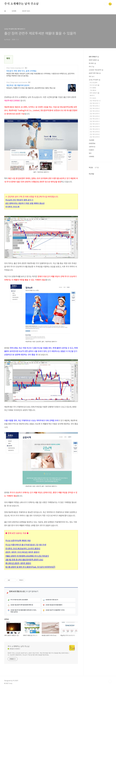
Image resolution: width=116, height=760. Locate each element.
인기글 (97, 167)
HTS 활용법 (93, 88)
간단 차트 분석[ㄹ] (95, 111)
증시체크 (92, 63)
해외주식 (92, 95)
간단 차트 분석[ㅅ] (95, 119)
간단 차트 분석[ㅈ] (95, 124)
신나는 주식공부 (94, 80)
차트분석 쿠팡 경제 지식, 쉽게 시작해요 (21, 71)
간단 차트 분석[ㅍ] (95, 134)
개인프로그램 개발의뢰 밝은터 (17, 85)
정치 (90, 153)
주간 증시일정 (94, 85)
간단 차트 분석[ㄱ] (95, 103)
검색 (105, 3)
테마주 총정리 (94, 60)
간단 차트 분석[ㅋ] (95, 129)
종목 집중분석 (94, 93)
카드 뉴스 (91, 76)
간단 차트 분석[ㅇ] (95, 121)
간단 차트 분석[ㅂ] (95, 116)
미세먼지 (91, 150)
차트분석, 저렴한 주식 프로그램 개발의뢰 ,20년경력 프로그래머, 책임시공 (30, 88)
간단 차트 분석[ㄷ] (95, 108)
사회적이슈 (92, 147)
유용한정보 (92, 143)
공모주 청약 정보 (94, 73)
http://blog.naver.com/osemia (16, 82)
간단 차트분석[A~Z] (95, 101)
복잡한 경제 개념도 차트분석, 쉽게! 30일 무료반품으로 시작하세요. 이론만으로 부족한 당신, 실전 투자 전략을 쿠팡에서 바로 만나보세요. (40, 74)
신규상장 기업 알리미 (96, 70)
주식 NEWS (93, 98)
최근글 (91, 167)
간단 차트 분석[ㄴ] (95, 106)
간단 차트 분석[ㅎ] (95, 137)
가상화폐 (91, 140)
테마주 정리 (26, 11)
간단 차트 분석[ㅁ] (95, 113)
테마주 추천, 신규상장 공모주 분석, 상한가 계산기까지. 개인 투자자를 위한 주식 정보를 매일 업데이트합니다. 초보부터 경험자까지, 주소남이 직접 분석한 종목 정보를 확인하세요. (38, 726)
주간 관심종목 (93, 82)
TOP (110, 753)
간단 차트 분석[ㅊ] (95, 126)
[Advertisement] (41, 429)
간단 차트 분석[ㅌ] (95, 132)
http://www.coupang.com (15, 68)
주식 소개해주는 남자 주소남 (21, 3)
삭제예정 (91, 156)
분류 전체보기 (94, 57)
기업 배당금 (93, 90)
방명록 (14, 11)
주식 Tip (91, 67)
